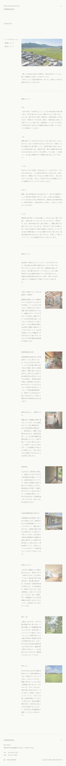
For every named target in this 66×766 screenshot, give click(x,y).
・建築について (8, 43)
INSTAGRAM (11, 760)
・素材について (8, 46)
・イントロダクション (10, 39)
